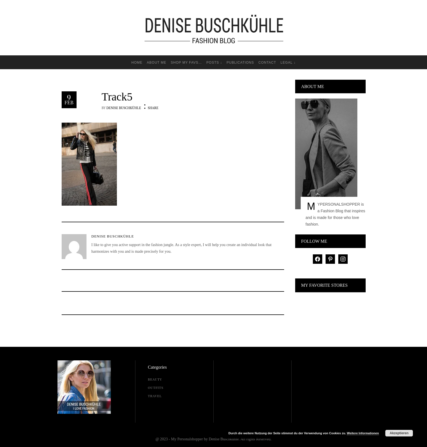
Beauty (155, 379)
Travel (155, 396)
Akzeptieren (399, 433)
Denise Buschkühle (123, 108)
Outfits (155, 387)
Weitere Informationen (363, 433)
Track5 (117, 96)
